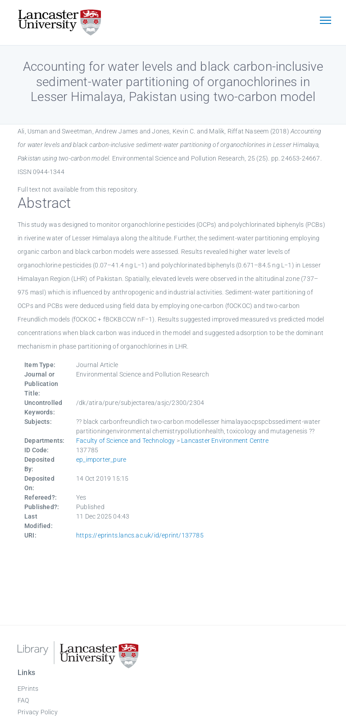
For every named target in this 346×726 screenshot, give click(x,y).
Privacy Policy (38, 712)
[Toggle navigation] (325, 21)
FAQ (23, 700)
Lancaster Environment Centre (225, 440)
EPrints (28, 688)
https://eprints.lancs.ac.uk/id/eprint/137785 (140, 535)
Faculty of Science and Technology (125, 440)
